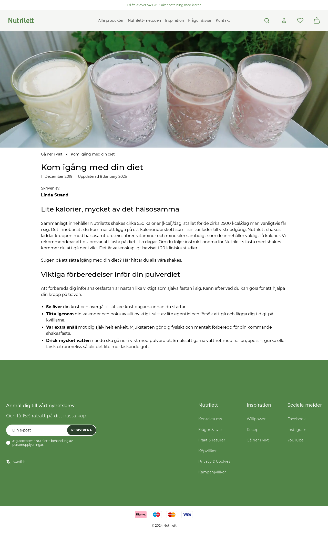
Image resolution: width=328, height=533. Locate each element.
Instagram (297, 429)
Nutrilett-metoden (144, 20)
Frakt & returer (211, 440)
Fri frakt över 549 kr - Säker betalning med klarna (164, 5)
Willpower (256, 419)
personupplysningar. (28, 445)
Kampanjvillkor (212, 472)
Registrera (81, 430)
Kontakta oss (210, 419)
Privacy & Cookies (214, 461)
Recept (253, 429)
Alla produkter (111, 20)
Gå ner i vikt (52, 154)
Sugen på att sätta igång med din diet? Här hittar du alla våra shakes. (111, 260)
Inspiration (174, 20)
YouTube (296, 440)
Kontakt (223, 20)
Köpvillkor (207, 451)
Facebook (296, 419)
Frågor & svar (200, 20)
